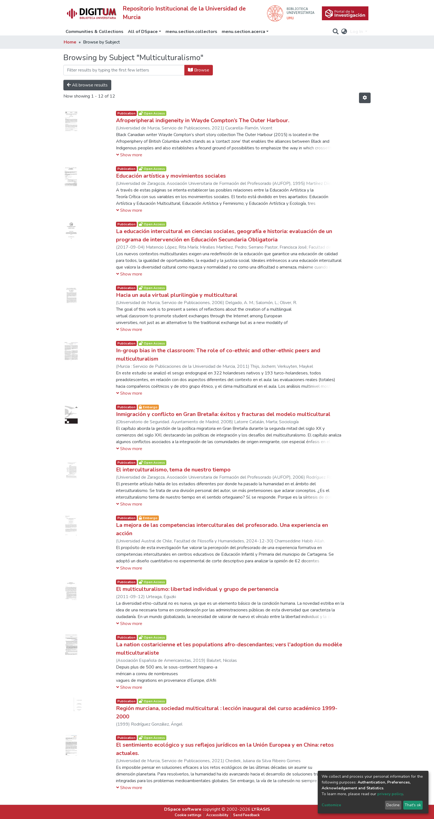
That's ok (413, 805)
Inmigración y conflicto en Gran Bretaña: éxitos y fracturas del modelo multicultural (223, 414)
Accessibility (217, 815)
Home (70, 42)
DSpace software (183, 809)
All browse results (87, 85)
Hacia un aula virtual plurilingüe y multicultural (176, 295)
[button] (344, 31)
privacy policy (390, 794)
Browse (198, 70)
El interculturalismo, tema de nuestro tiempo (173, 469)
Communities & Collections (94, 32)
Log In (357, 32)
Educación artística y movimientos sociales (171, 176)
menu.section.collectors (191, 32)
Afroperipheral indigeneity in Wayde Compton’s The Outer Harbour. (202, 120)
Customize (331, 805)
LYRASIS (261, 809)
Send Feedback (246, 815)
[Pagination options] (365, 98)
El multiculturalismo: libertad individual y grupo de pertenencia (197, 589)
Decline (393, 805)
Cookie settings (188, 815)
